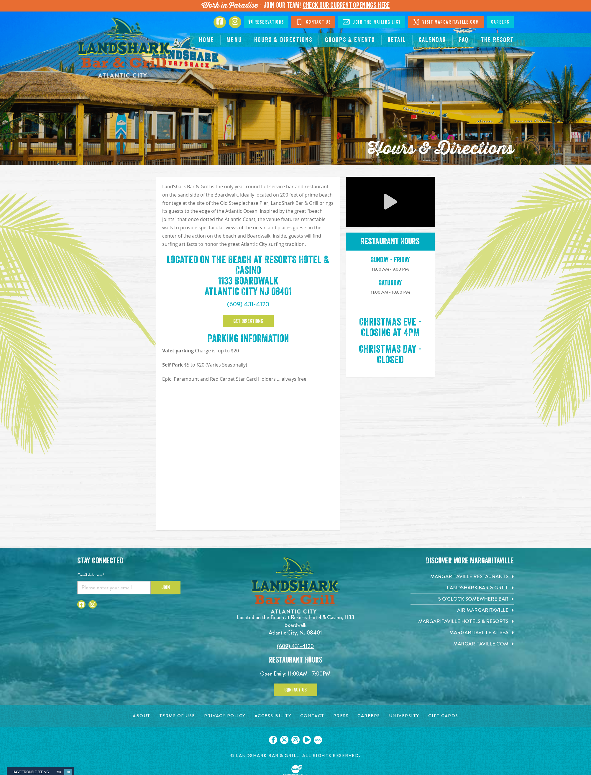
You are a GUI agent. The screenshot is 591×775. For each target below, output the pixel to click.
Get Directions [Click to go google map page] (248, 321)
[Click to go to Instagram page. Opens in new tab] (235, 22)
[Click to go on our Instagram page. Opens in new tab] (295, 740)
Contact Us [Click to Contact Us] (313, 21)
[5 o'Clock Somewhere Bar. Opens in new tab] (462, 598)
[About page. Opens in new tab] (141, 716)
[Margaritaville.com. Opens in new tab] (462, 643)
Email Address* (90, 575)
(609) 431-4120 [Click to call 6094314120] (248, 304)
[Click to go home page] (124, 47)
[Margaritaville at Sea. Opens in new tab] (462, 632)
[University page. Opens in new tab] (404, 716)
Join (165, 587)
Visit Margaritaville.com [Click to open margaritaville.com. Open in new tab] (446, 21)
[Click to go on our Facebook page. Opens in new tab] (273, 740)
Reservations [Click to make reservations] (266, 21)
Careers (500, 22)
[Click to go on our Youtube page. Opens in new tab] (307, 740)
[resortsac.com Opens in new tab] (497, 40)
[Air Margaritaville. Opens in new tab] (462, 610)
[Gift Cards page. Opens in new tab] (443, 716)
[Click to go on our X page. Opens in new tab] (284, 740)
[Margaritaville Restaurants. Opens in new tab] (462, 576)
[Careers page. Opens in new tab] (369, 716)
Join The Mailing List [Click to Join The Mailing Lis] (372, 21)
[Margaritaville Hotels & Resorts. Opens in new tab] (462, 621)
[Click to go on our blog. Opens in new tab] (318, 740)
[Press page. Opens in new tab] (341, 716)
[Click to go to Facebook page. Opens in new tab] (220, 22)
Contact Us (295, 689)
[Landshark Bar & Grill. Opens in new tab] (462, 587)
